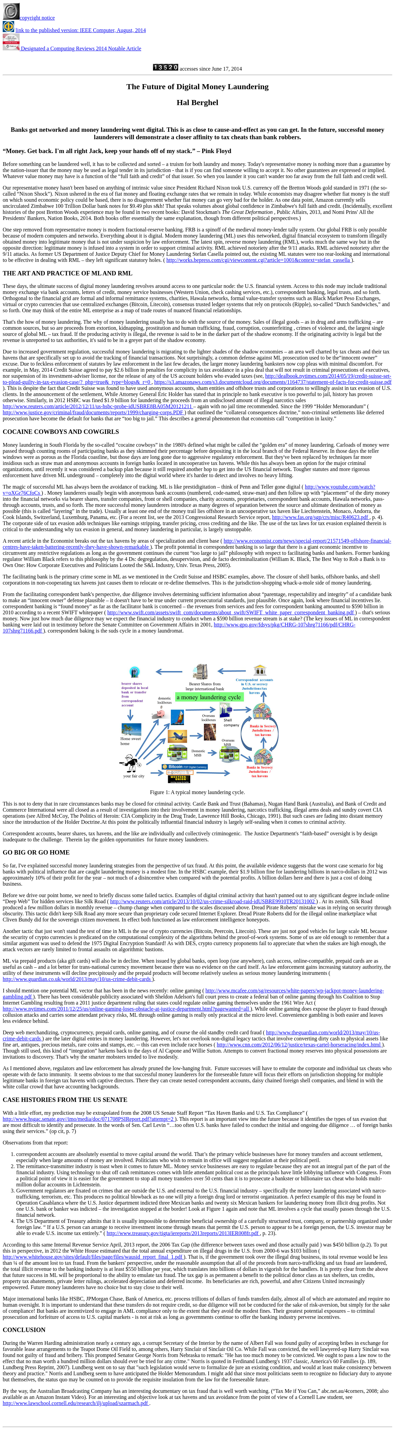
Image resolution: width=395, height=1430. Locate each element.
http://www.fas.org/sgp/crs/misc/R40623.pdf (320, 517)
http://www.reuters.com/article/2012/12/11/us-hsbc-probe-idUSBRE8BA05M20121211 (98, 406)
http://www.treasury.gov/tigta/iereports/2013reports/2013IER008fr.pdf (183, 1233)
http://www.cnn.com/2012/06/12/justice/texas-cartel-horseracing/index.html (299, 1044)
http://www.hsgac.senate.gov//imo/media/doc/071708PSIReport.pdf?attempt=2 (89, 1119)
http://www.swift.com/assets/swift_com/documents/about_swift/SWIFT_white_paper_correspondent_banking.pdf (231, 612)
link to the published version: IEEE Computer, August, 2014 (81, 30)
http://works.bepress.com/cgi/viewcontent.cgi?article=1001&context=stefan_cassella (258, 260)
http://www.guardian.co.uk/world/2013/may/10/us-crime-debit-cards (77, 979)
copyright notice (29, 18)
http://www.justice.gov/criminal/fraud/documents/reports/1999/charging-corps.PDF (93, 412)
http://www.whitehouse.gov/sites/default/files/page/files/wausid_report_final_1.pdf (93, 1257)
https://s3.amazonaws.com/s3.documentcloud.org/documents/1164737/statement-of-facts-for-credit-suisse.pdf (273, 382)
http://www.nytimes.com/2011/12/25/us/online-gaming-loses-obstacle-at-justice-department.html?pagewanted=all (126, 1009)
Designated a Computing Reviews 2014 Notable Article (72, 48)
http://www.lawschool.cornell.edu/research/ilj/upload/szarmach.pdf (76, 1403)
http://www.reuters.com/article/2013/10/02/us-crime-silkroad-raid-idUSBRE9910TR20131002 (213, 901)
